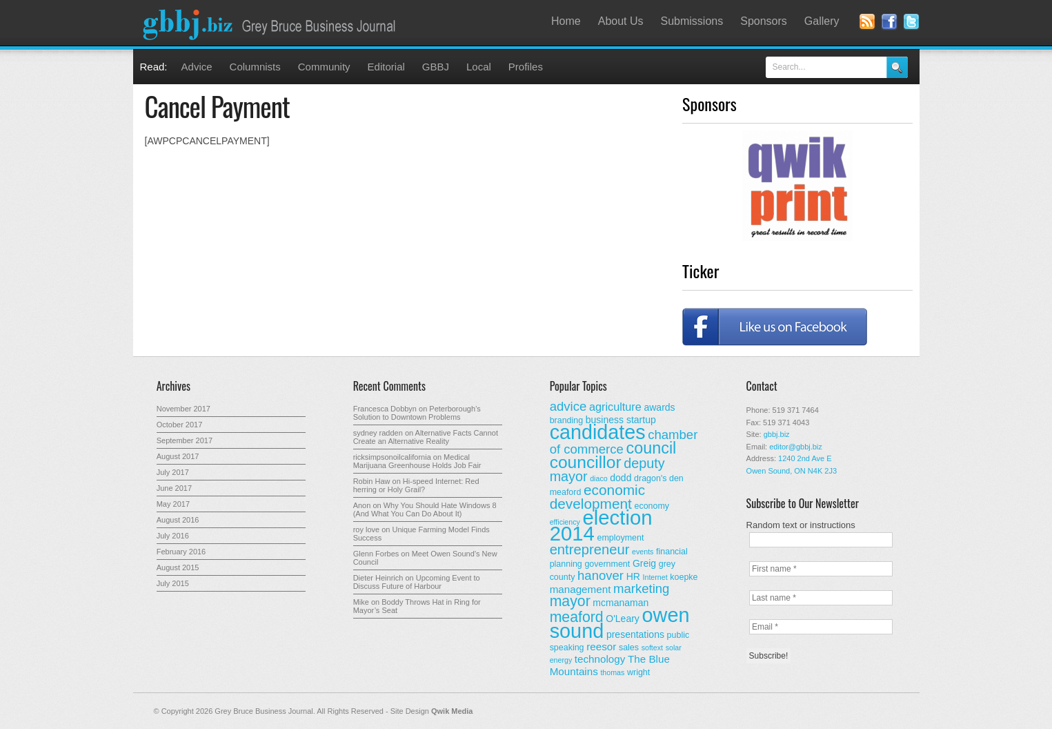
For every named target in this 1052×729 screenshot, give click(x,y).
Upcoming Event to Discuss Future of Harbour (416, 582)
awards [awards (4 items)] (659, 407)
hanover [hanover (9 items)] (600, 575)
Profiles (525, 66)
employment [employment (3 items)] (620, 538)
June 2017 (174, 488)
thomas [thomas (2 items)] (612, 672)
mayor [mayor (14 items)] (570, 601)
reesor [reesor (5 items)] (601, 646)
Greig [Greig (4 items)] (644, 563)
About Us (621, 21)
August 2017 (178, 456)
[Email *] (821, 626)
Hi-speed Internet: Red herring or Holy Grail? (416, 485)
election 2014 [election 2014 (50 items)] (601, 525)
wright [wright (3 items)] (638, 672)
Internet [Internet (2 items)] (655, 577)
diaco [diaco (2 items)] (598, 478)
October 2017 (180, 424)
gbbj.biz (777, 434)
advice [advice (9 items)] (568, 406)
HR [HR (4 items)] (633, 576)
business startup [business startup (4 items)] (621, 419)
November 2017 (183, 409)
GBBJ (435, 66)
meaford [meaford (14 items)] (577, 617)
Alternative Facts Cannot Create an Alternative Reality (425, 437)
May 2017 (173, 504)
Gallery (822, 21)
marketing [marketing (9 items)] (641, 588)
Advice (196, 66)
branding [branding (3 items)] (567, 420)
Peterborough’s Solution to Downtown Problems (417, 413)
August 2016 (178, 520)
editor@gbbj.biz (795, 447)
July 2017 (173, 472)
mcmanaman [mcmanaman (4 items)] (620, 602)
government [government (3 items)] (607, 564)
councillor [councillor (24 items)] (586, 462)
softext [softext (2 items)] (652, 647)
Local (478, 66)
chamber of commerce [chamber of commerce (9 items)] (624, 441)
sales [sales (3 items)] (629, 647)
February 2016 (181, 551)
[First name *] (821, 568)
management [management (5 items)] (580, 589)
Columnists (255, 66)
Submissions (692, 21)
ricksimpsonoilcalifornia (392, 457)
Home (566, 21)
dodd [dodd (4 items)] (620, 477)
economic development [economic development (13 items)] (598, 497)
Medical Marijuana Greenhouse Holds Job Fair (417, 461)
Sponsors (763, 21)
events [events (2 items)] (642, 551)
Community (324, 66)
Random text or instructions (800, 525)
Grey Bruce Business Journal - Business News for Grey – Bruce (271, 23)
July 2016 (173, 536)
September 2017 (184, 440)
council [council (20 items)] (651, 448)
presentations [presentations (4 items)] (635, 634)
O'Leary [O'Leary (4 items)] (622, 618)
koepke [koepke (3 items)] (683, 577)
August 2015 (178, 567)
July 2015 (173, 583)
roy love (366, 529)
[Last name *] (821, 597)
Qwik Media (452, 711)
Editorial (386, 66)
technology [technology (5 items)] (600, 659)
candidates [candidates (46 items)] (598, 432)
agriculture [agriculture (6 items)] (615, 406)
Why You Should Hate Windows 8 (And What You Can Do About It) (425, 509)
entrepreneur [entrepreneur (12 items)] (590, 549)
